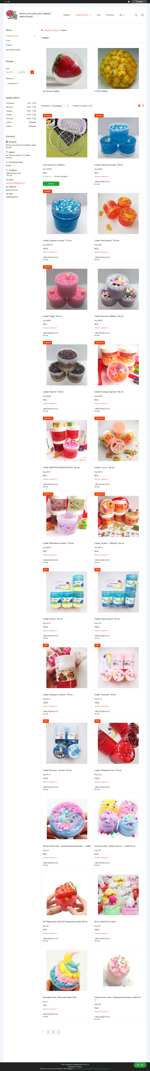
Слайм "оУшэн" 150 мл (53, 619)
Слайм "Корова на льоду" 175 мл (57, 240)
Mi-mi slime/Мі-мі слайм (105, 922)
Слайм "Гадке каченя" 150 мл (107, 619)
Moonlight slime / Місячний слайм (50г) (59, 997)
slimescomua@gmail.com (15, 183)
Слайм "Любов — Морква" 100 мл (109, 543)
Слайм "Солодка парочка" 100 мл (108, 392)
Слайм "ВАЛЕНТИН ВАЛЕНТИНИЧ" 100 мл (61, 467)
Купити (51, 184)
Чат (140, 1065)
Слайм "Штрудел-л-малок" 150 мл (58, 695)
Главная (67, 15)
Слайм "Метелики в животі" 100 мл (58, 543)
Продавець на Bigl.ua (75, 1066)
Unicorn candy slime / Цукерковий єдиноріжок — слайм (67, 846)
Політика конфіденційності (101, 1069)
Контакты (110, 15)
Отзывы (9, 45)
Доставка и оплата (13, 50)
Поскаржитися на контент (82, 1069)
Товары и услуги (81, 15)
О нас (98, 15)
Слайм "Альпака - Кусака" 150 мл (57, 770)
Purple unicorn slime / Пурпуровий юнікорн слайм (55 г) (117, 998)
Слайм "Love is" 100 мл (104, 467)
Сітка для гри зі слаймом (54, 165)
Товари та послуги (51, 30)
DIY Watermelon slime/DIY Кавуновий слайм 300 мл (65, 922)
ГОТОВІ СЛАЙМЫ (101, 91)
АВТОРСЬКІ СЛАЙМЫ (51, 91)
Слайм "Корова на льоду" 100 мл (108, 165)
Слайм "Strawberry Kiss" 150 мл (107, 770)
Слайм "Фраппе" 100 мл (53, 392)
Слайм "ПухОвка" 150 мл (105, 695)
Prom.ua (86, 1064)
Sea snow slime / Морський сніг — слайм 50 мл (114, 846)
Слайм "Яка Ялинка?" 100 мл (106, 240)
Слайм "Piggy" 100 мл (52, 316)
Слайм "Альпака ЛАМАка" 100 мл (108, 316)
